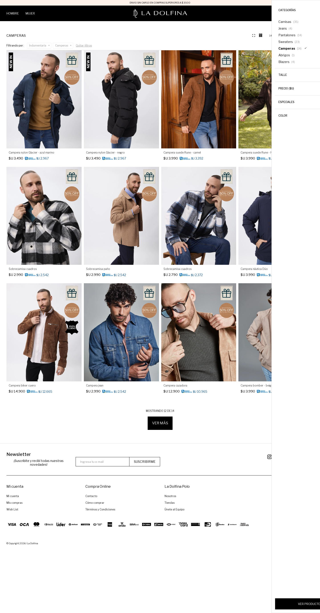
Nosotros (170, 560)
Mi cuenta (12, 560)
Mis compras (14, 566)
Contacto (91, 560)
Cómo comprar (94, 566)
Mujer (30, 13)
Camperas (61, 109)
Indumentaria (37, 109)
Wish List (12, 573)
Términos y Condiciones (100, 573)
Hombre (12, 13)
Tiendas (170, 566)
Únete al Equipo (174, 573)
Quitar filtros (84, 109)
